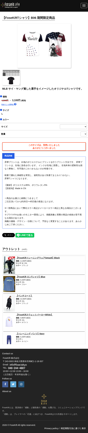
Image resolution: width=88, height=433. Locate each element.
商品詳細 (8, 156)
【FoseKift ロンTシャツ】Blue (30, 277)
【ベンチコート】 (24, 296)
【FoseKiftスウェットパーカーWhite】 (34, 315)
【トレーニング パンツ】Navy (30, 333)
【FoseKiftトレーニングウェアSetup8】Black (38, 258)
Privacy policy (51, 428)
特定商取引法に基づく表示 (73, 428)
